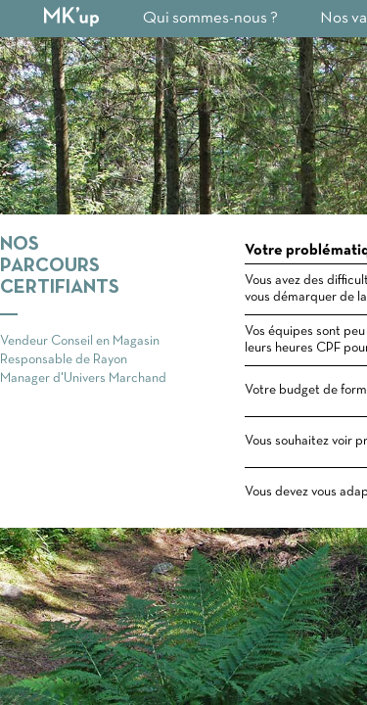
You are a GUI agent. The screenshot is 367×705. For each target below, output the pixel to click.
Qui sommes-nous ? (210, 18)
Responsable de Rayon (63, 359)
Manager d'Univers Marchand (83, 378)
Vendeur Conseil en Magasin (80, 341)
